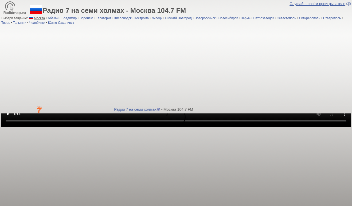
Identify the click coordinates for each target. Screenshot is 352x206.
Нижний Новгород (178, 18)
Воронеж (86, 18)
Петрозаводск (263, 18)
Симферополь (309, 18)
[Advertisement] (176, 65)
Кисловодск (122, 18)
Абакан (53, 18)
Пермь (245, 18)
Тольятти (19, 23)
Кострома (141, 18)
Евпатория (103, 18)
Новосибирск (228, 18)
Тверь (5, 23)
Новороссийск (205, 18)
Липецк (157, 18)
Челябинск (37, 23)
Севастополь (286, 18)
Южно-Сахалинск (61, 23)
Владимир (69, 18)
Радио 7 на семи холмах (138, 109)
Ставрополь (332, 18)
